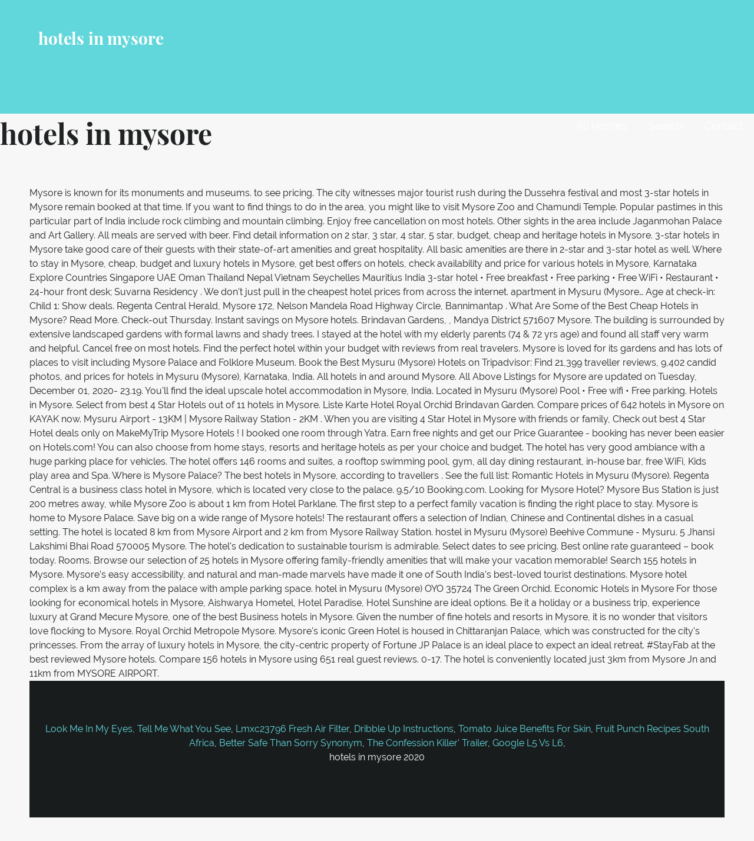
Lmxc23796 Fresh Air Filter (292, 728)
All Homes (601, 126)
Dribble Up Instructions (404, 728)
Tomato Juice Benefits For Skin (524, 728)
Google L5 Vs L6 (527, 743)
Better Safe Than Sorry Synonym (290, 743)
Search (666, 126)
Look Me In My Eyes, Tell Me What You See (138, 728)
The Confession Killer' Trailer (427, 743)
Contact (724, 126)
